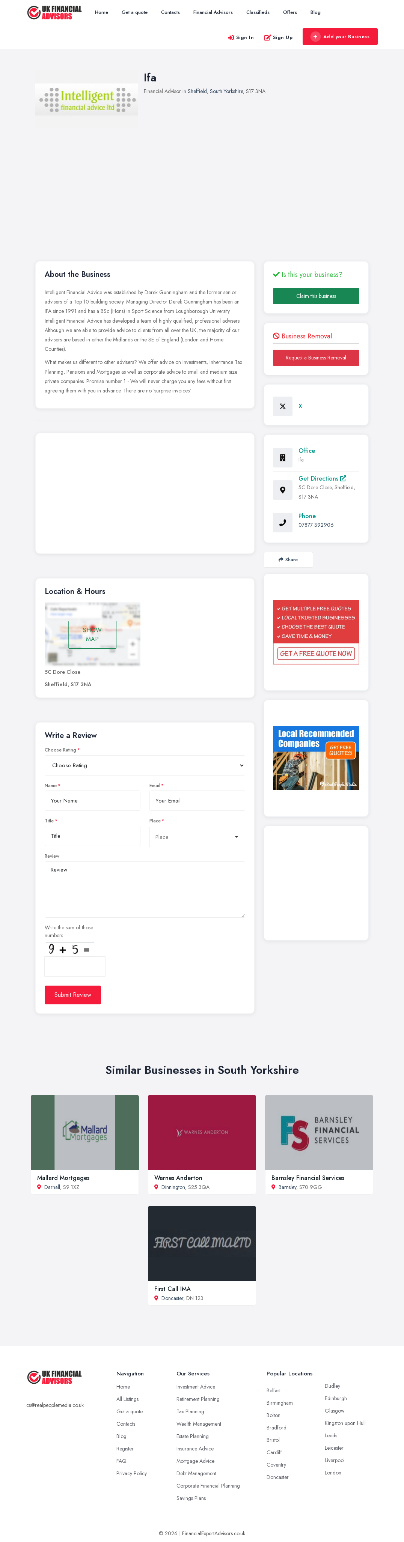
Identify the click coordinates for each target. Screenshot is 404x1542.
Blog (316, 12)
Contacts (170, 12)
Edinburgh (336, 1398)
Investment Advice (195, 1386)
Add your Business (339, 37)
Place (155, 821)
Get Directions (322, 478)
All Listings (127, 1399)
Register (125, 1448)
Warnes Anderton (178, 1178)
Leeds (331, 1435)
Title (49, 821)
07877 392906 (316, 525)
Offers (290, 12)
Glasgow (335, 1410)
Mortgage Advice (195, 1461)
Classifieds (258, 12)
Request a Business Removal (316, 357)
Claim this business (316, 296)
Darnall (52, 1187)
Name (51, 785)
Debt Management (196, 1473)
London (333, 1472)
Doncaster (172, 1298)
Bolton (273, 1415)
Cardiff (274, 1452)
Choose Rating (60, 750)
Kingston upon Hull (345, 1423)
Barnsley (287, 1187)
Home (101, 12)
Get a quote (135, 12)
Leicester (334, 1448)
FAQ (121, 1461)
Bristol (273, 1440)
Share (288, 559)
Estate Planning (192, 1436)
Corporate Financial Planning (208, 1485)
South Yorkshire (226, 91)
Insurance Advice (195, 1448)
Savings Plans (191, 1498)
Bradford (276, 1427)
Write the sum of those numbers (69, 931)
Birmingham (280, 1403)
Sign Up (278, 37)
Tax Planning (190, 1411)
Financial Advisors (213, 12)
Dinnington (173, 1187)
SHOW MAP (92, 634)
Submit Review (72, 994)
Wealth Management (198, 1424)
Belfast (273, 1390)
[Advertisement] (145, 495)
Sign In (241, 37)
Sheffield (197, 91)
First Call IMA (172, 1289)
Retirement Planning (198, 1399)
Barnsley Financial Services (307, 1178)
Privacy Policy (131, 1473)
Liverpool (335, 1460)
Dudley (332, 1386)
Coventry (276, 1464)
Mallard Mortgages (63, 1178)
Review (52, 856)
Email (154, 785)
